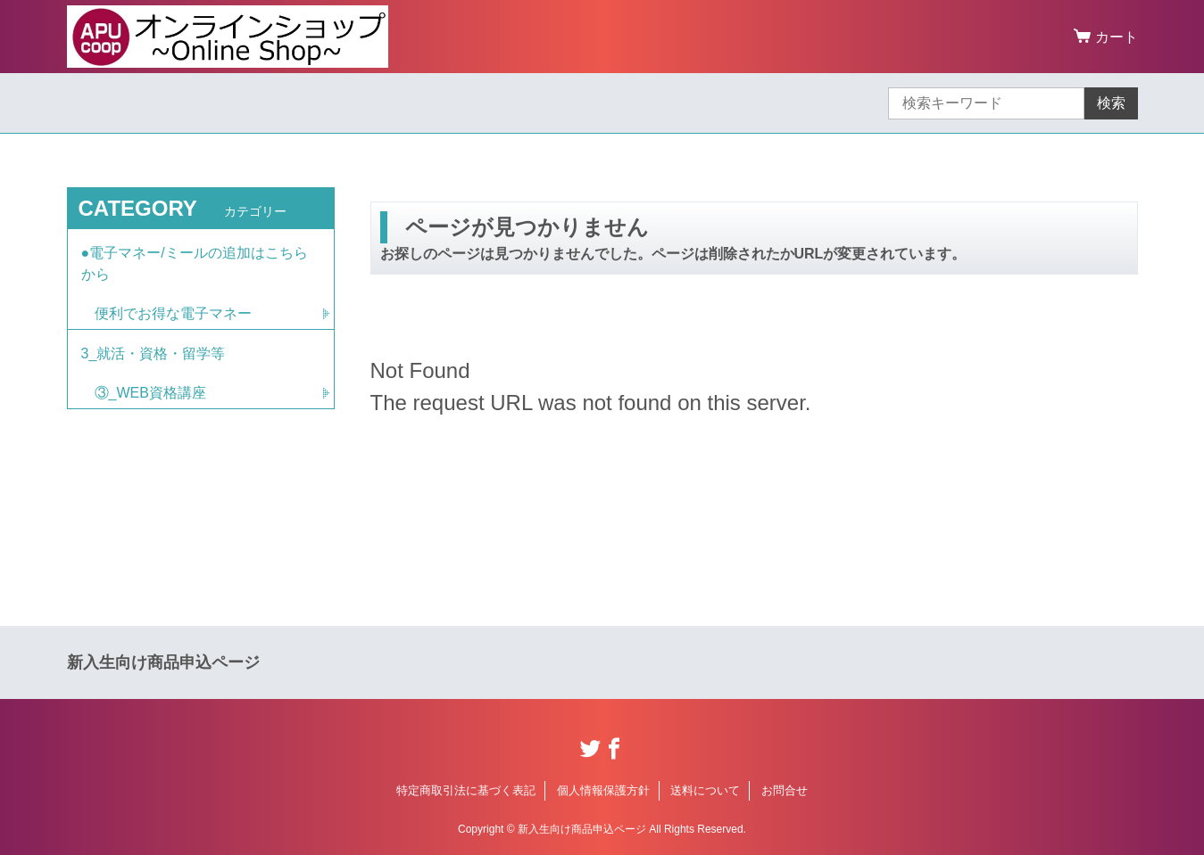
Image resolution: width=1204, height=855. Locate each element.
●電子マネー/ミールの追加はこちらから (194, 263)
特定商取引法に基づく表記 (466, 790)
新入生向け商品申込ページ (163, 662)
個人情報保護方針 (603, 790)
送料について (705, 790)
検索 (1111, 103)
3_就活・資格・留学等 (153, 353)
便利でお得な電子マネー (173, 313)
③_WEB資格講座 (150, 392)
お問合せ (784, 790)
